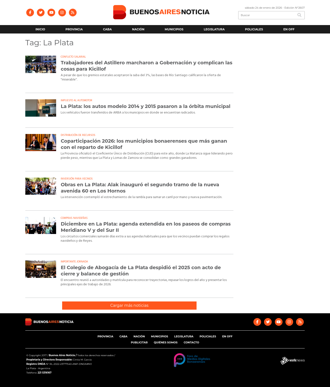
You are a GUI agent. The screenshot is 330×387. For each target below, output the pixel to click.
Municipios (174, 29)
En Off (289, 29)
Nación (138, 29)
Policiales (254, 29)
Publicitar (139, 342)
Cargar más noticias (129, 305)
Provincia (74, 29)
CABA (107, 29)
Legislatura (214, 29)
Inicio (40, 29)
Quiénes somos (165, 342)
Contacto (191, 342)
